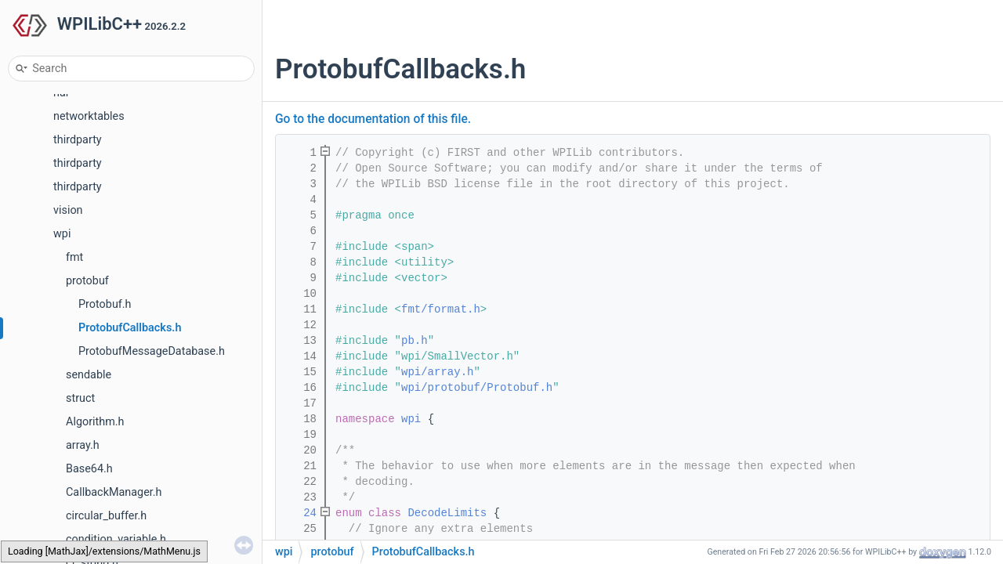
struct (80, 398)
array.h (83, 445)
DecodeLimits (447, 513)
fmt (74, 257)
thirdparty (77, 139)
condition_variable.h (116, 539)
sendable (88, 374)
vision (68, 210)
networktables (89, 116)
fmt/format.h (440, 309)
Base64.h (89, 468)
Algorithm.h (95, 421)
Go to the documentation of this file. (373, 119)
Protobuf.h (105, 304)
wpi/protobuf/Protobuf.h (476, 387)
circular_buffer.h (106, 515)
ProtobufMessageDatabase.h (151, 351)
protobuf (87, 280)
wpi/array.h (437, 372)
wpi (62, 233)
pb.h (414, 340)
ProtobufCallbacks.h (129, 327)
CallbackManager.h (114, 492)
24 (300, 513)
